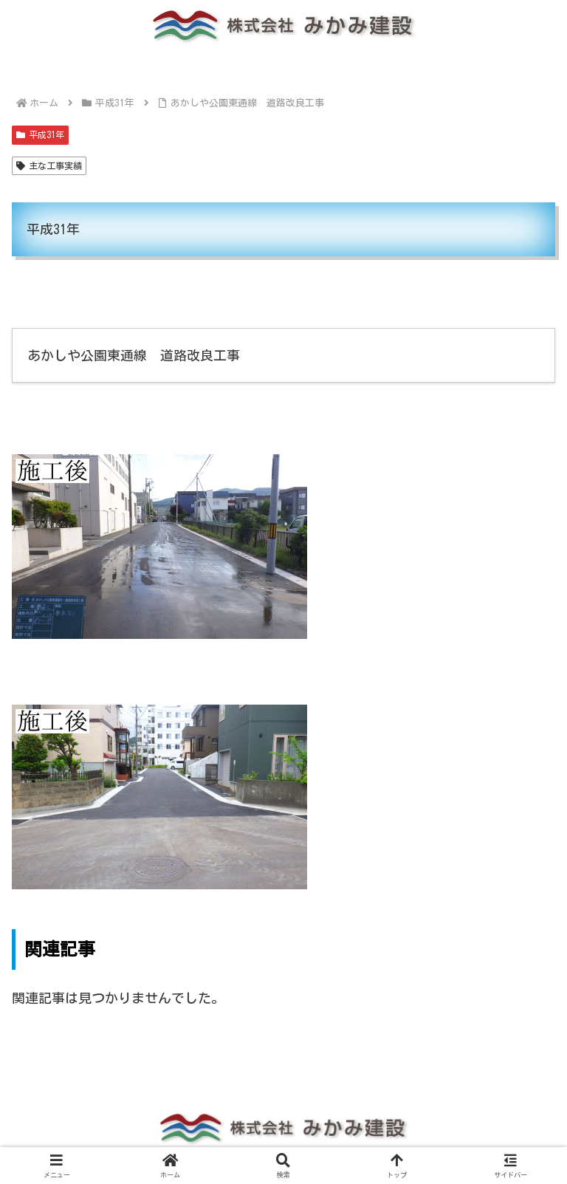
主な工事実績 (49, 166)
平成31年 (40, 135)
